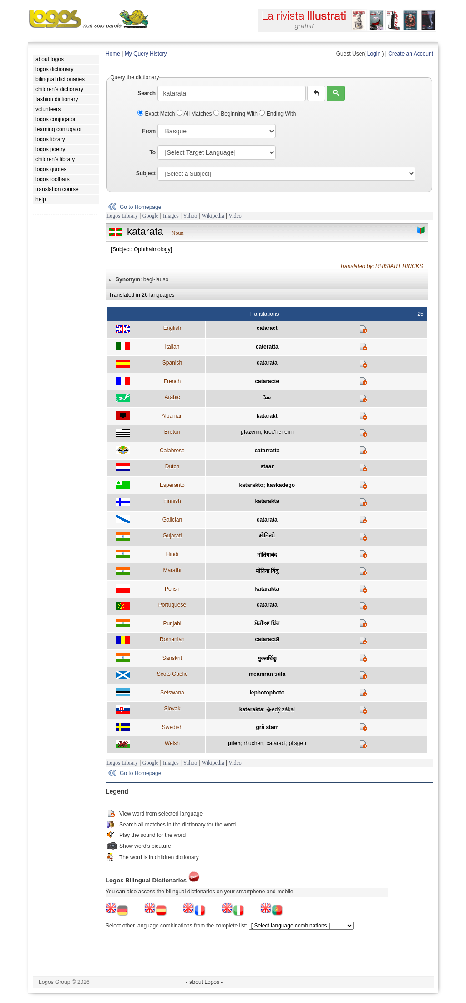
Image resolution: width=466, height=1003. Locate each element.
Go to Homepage (140, 207)
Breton (172, 432)
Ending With (277, 114)
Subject (146, 173)
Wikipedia (213, 216)
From (149, 131)
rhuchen (253, 743)
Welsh (172, 743)
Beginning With (236, 114)
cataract (267, 328)
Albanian (172, 416)
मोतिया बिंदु (267, 571)
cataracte (267, 381)
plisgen (297, 743)
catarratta (266, 450)
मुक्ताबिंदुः (267, 658)
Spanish (172, 363)
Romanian (172, 639)
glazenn (251, 432)
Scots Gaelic (172, 674)
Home (113, 54)
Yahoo (190, 216)
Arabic (172, 397)
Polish (172, 589)
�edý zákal (280, 709)
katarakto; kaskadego (267, 485)
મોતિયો (267, 535)
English (172, 328)
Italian (172, 347)
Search (146, 93)
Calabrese (172, 450)
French (172, 381)
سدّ (267, 397)
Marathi (172, 570)
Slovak (172, 708)
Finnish (172, 501)
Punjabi (172, 623)
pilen (234, 743)
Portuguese (172, 605)
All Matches (195, 114)
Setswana (172, 692)
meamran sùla (266, 674)
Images (171, 216)
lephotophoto (266, 692)
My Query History (146, 54)
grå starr (267, 727)
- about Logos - (204, 982)
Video (235, 216)
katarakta (267, 501)
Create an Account (410, 54)
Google (150, 216)
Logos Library (122, 216)
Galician (172, 520)
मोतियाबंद (267, 555)
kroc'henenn (279, 432)
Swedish (172, 727)
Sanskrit (172, 658)
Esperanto (172, 485)
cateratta (267, 347)
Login (373, 54)
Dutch (172, 466)
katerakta (251, 709)
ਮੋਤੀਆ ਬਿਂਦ (266, 623)
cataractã (267, 639)
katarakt (267, 416)
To (152, 152)
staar (267, 466)
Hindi (172, 554)
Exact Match (157, 114)
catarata (267, 363)
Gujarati (172, 535)
